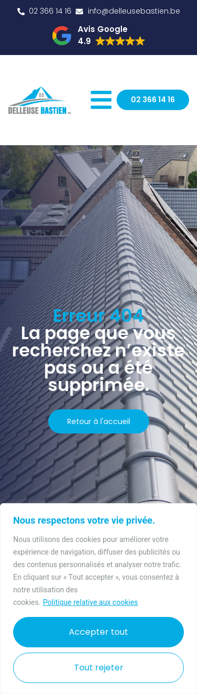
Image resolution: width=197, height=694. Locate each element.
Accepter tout (98, 632)
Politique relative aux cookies (90, 602)
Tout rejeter (98, 668)
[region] (98, 598)
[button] (98, 36)
